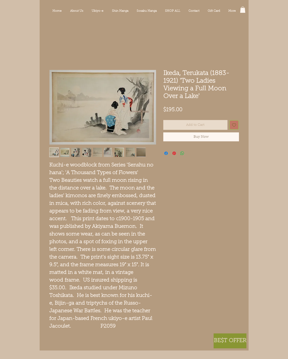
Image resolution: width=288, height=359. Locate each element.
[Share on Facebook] (166, 153)
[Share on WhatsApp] (182, 153)
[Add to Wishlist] (234, 125)
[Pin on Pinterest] (174, 153)
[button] (242, 9)
